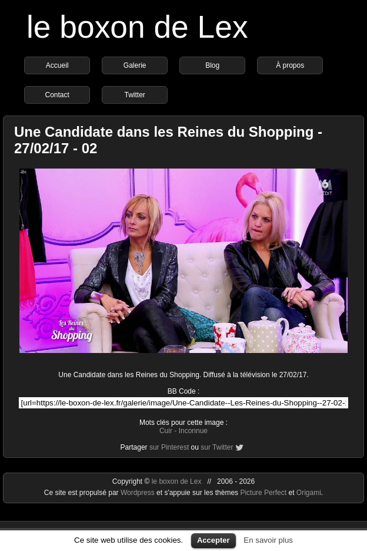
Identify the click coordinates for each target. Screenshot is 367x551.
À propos (290, 65)
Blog (212, 65)
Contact (57, 95)
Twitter (135, 95)
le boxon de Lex (137, 26)
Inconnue (193, 431)
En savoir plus (268, 540)
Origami (308, 493)
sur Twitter (217, 447)
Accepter (213, 540)
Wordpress (138, 493)
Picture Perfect (263, 493)
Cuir (165, 431)
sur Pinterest (169, 447)
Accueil (57, 65)
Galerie (135, 65)
